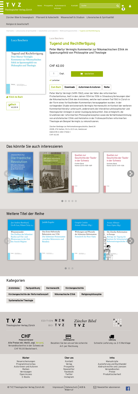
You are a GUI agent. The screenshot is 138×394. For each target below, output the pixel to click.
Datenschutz (71, 387)
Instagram (69, 377)
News (39, 6)
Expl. (62, 74)
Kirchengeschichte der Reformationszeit (28, 294)
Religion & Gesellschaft (17, 24)
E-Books (26, 377)
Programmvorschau (25, 364)
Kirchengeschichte (74, 288)
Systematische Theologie (20, 300)
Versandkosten (112, 369)
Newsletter (69, 369)
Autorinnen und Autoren (26, 366)
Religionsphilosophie (91, 294)
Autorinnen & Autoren (60, 7)
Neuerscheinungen (26, 361)
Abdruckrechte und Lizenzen (112, 366)
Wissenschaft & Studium (72, 17)
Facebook (69, 372)
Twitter (69, 374)
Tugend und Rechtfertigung (90, 31)
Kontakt (74, 6)
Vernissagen (26, 372)
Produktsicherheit (112, 374)
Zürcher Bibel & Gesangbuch (20, 17)
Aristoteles (14, 288)
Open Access (26, 374)
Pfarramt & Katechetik (47, 17)
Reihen (25, 369)
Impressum (58, 387)
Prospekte (48, 6)
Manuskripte (112, 361)
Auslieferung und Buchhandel (112, 364)
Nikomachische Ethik (65, 294)
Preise (112, 372)
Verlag (69, 364)
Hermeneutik (52, 288)
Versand (39, 343)
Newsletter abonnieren (106, 387)
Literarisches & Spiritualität (100, 17)
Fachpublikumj (33, 288)
